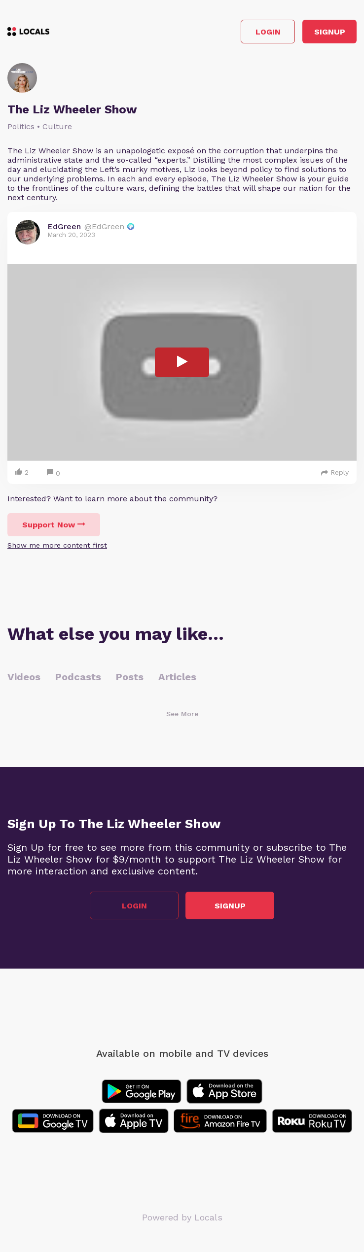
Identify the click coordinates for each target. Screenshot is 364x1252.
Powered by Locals (182, 1217)
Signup (329, 31)
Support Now (53, 524)
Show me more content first (57, 545)
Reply (335, 472)
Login (268, 31)
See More (182, 714)
